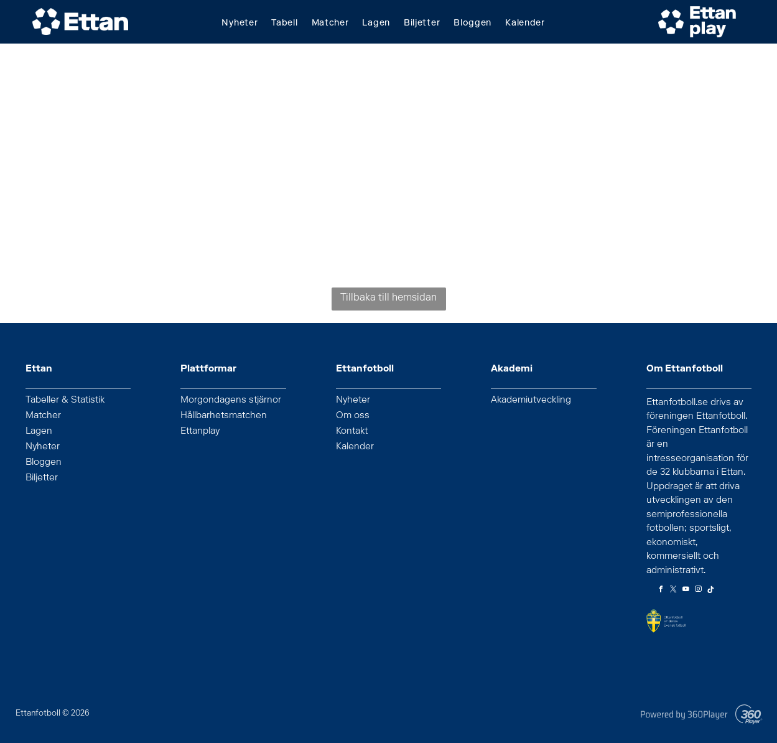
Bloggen (44, 463)
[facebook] (661, 590)
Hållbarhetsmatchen (223, 416)
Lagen (39, 432)
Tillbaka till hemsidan (388, 299)
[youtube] (686, 590)
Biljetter (42, 479)
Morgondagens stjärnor (230, 401)
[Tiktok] (711, 590)
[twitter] (674, 590)
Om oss (353, 416)
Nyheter (43, 447)
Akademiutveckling (531, 401)
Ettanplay (200, 432)
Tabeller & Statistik (65, 401)
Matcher (43, 416)
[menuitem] (246, 24)
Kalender (355, 447)
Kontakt (352, 432)
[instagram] (699, 590)
